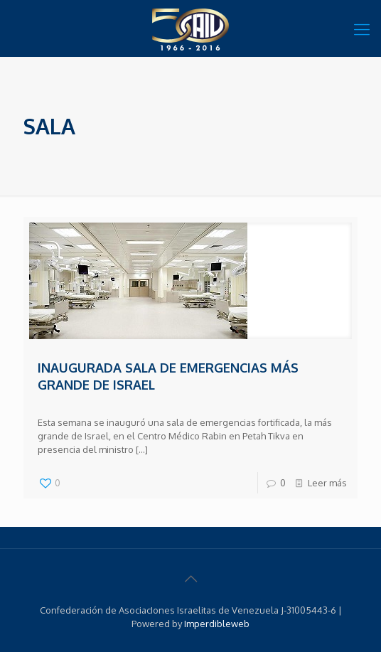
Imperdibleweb (216, 623)
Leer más (327, 482)
